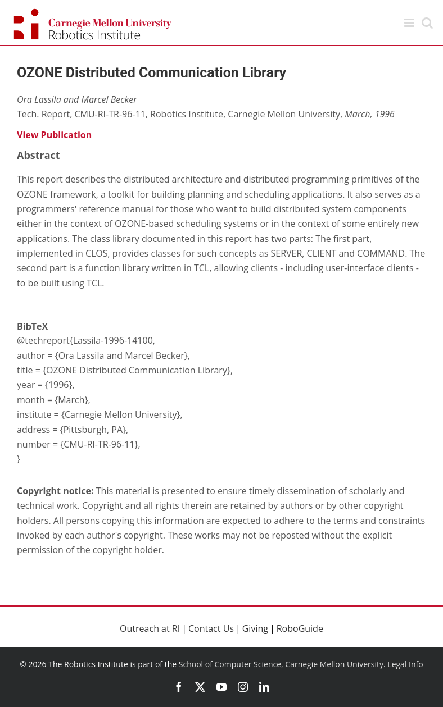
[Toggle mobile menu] (410, 23)
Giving (255, 628)
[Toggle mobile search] (427, 23)
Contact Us (211, 628)
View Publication (54, 135)
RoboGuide (300, 628)
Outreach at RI (150, 628)
